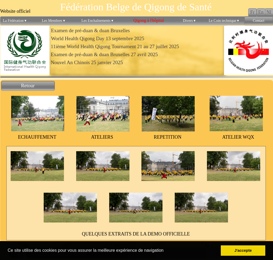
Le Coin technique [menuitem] (224, 20)
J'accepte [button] (243, 250)
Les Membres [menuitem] (53, 20)
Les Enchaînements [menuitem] (97, 20)
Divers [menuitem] (189, 20)
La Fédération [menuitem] (15, 20)
